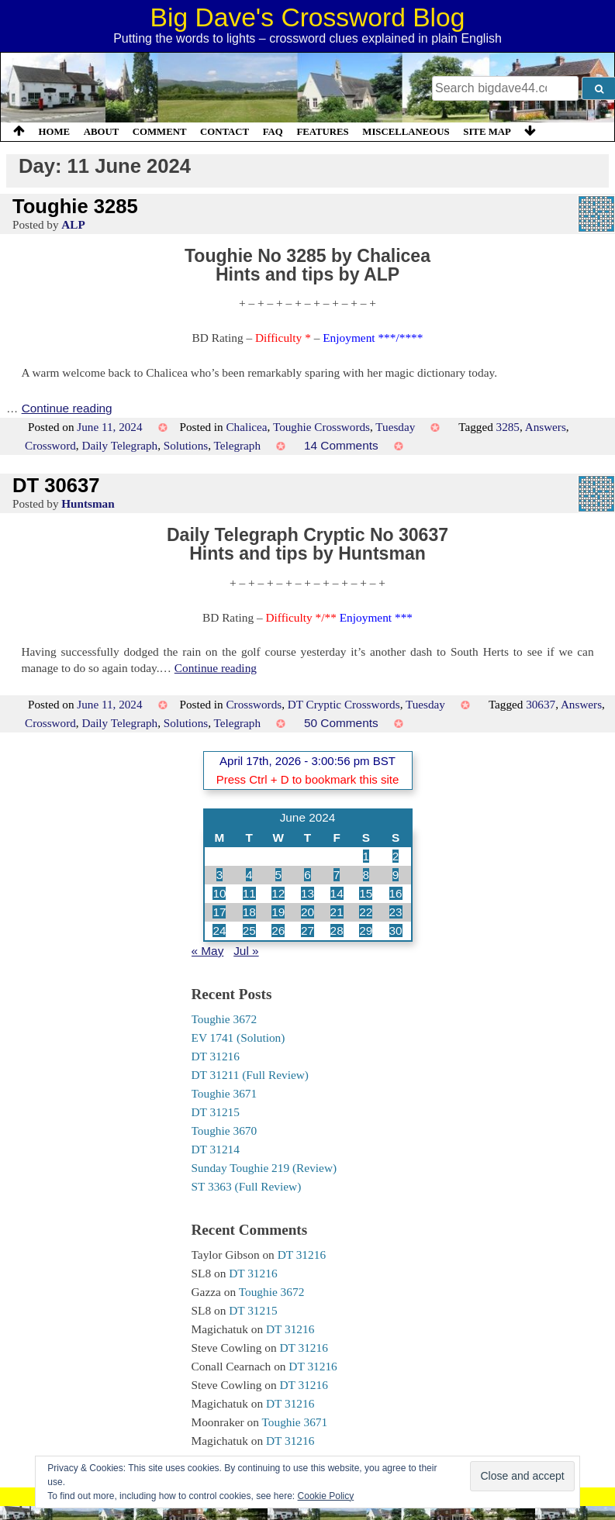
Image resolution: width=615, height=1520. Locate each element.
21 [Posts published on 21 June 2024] (337, 912)
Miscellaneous (405, 131)
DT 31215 (216, 1111)
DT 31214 (216, 1149)
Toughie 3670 (224, 1130)
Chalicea (246, 426)
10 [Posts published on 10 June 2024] (219, 893)
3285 (508, 426)
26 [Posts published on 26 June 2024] (278, 930)
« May (208, 950)
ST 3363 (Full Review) (247, 1186)
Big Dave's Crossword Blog (307, 17)
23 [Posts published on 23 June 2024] (396, 912)
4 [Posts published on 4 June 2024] (249, 874)
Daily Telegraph (119, 445)
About (101, 131)
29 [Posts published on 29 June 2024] (365, 930)
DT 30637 (55, 485)
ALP (73, 224)
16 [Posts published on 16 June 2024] (396, 893)
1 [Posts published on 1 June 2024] (366, 856)
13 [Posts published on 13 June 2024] (307, 893)
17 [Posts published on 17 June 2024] (219, 912)
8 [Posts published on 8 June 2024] (366, 874)
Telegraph (237, 445)
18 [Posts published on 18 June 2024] (249, 912)
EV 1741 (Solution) (238, 1037)
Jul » (245, 950)
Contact (224, 131)
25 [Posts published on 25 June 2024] (249, 930)
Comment (160, 131)
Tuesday (395, 426)
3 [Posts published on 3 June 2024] (219, 874)
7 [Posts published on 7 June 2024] (336, 874)
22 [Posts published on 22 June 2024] (365, 912)
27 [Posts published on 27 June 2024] (307, 930)
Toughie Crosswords (321, 426)
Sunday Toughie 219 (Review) (264, 1167)
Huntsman (87, 503)
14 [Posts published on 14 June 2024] (337, 893)
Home (55, 131)
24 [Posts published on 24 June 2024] (219, 930)
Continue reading (67, 408)
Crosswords (254, 704)
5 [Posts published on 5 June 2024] (278, 874)
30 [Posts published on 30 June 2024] (396, 930)
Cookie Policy (326, 1496)
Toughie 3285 (75, 206)
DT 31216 (216, 1056)
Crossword (50, 445)
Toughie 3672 (224, 1018)
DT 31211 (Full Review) (250, 1074)
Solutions (186, 445)
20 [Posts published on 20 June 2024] (307, 912)
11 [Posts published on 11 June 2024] (249, 893)
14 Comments (341, 445)
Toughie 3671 (224, 1093)
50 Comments (341, 722)
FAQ (273, 131)
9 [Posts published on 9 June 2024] (395, 874)
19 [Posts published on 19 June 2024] (278, 912)
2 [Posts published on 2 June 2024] (395, 856)
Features (322, 131)
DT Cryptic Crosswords (344, 704)
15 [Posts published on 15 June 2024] (365, 893)
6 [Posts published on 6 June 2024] (307, 874)
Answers (545, 426)
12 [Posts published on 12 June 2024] (278, 893)
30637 (540, 704)
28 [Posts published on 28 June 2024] (337, 930)
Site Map (487, 131)
